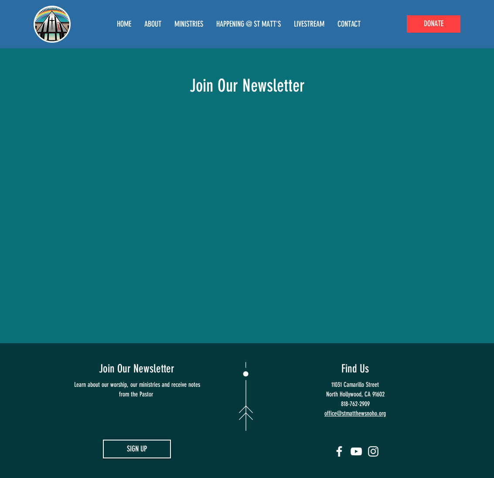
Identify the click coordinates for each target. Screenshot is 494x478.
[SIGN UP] (137, 449)
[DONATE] (433, 24)
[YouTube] (356, 451)
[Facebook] (339, 451)
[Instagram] (373, 451)
